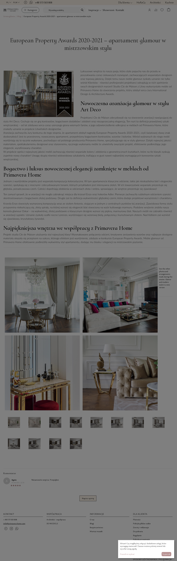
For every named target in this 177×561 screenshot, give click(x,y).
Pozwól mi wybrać (127, 554)
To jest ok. (166, 554)
